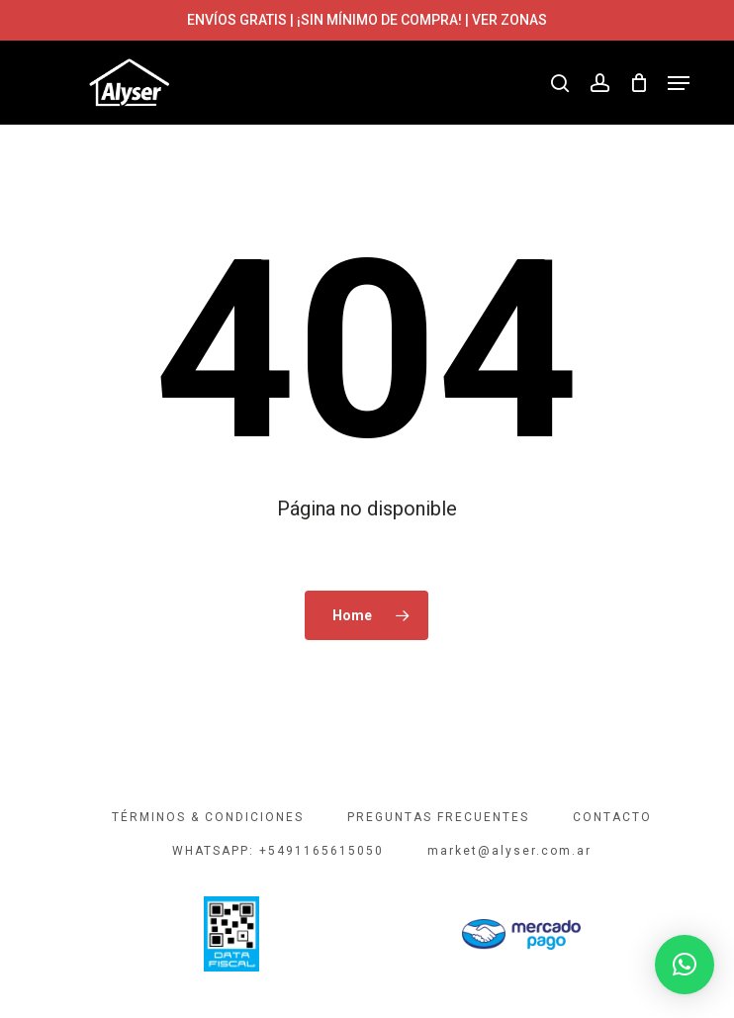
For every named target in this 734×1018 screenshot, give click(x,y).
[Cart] (638, 83)
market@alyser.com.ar (509, 851)
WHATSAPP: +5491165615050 (278, 851)
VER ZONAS (509, 20)
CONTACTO (612, 817)
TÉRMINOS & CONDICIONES (208, 817)
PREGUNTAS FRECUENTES (438, 817)
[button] (678, 83)
